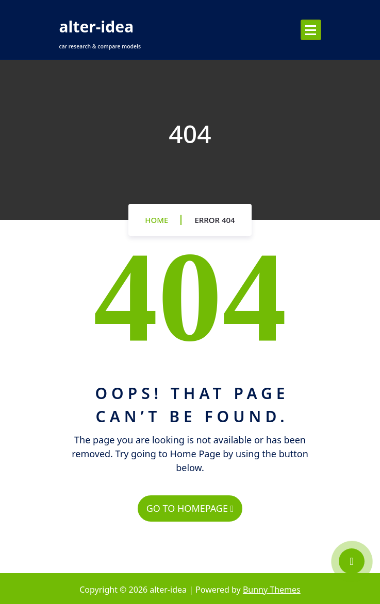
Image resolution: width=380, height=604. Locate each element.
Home (156, 220)
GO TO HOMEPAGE (190, 508)
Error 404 (214, 220)
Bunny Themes (272, 589)
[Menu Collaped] (311, 30)
